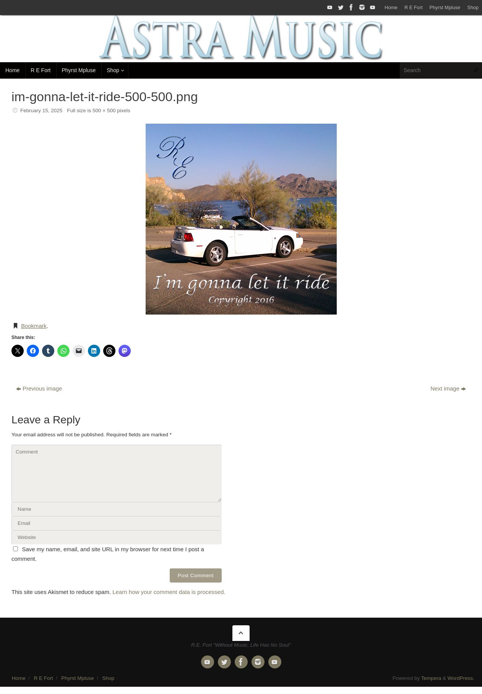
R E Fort (413, 7)
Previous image (39, 388)
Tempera (431, 678)
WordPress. (461, 678)
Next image (448, 388)
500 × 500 (104, 110)
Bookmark (34, 326)
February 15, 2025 (41, 110)
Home (391, 7)
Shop (473, 7)
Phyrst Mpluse (444, 7)
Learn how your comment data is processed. (168, 591)
